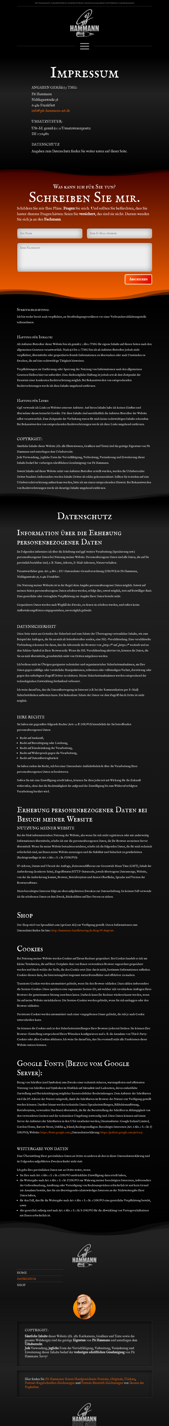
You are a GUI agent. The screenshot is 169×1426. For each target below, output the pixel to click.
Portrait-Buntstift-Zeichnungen (102, 1383)
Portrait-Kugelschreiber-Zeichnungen (50, 1383)
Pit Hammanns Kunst (59, 1379)
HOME (22, 1273)
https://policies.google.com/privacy (121, 1132)
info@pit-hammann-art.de (51, 111)
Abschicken (138, 279)
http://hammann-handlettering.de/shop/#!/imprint (82, 930)
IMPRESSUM (26, 1279)
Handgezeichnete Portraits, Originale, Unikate (104, 1379)
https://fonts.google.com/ (55, 1132)
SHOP (21, 1285)
